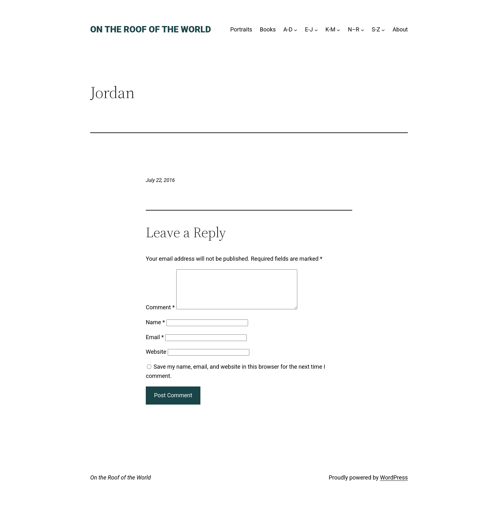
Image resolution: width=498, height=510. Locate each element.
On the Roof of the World (150, 29)
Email (155, 344)
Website (156, 359)
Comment (160, 315)
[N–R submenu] (362, 29)
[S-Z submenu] (383, 29)
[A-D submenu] (295, 29)
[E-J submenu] (316, 29)
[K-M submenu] (338, 29)
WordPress (394, 485)
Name (155, 329)
